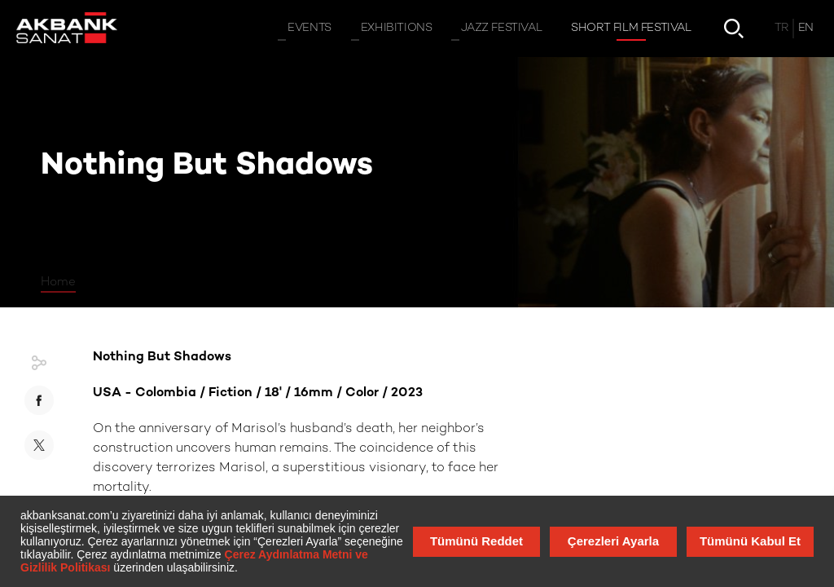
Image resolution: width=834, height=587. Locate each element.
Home (58, 282)
